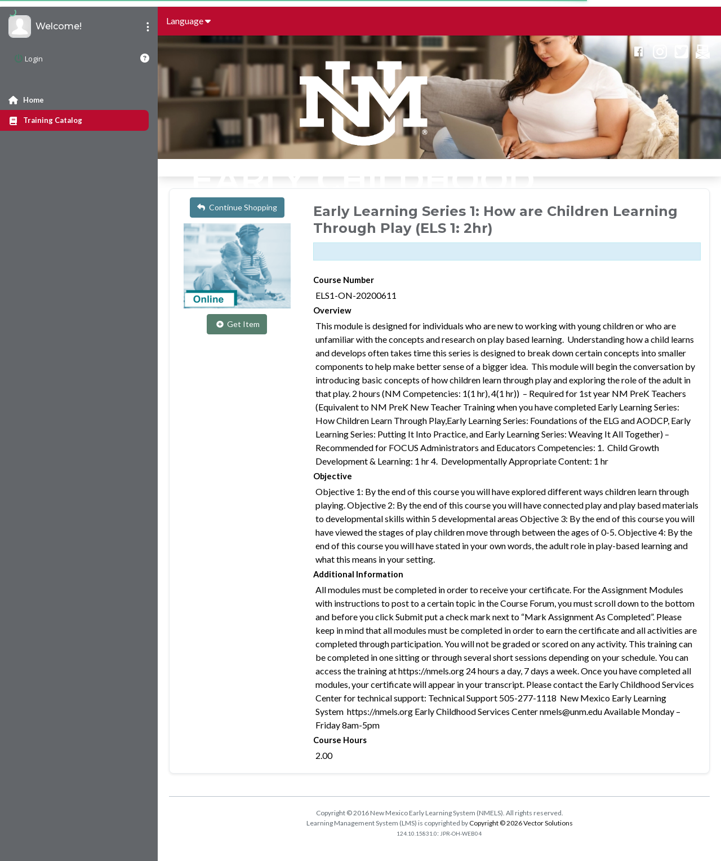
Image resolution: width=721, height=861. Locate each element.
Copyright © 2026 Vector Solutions (521, 823)
